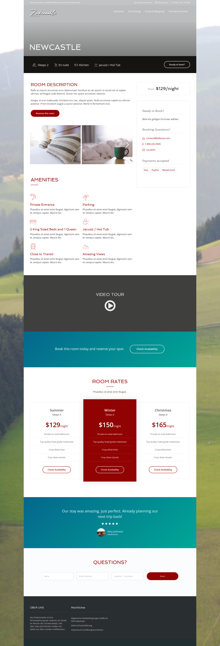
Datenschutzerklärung (81, 625)
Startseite (119, 11)
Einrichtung (134, 11)
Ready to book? (177, 64)
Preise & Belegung (154, 11)
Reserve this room (45, 113)
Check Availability (147, 349)
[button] (34, 144)
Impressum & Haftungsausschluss (87, 629)
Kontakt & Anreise (178, 11)
